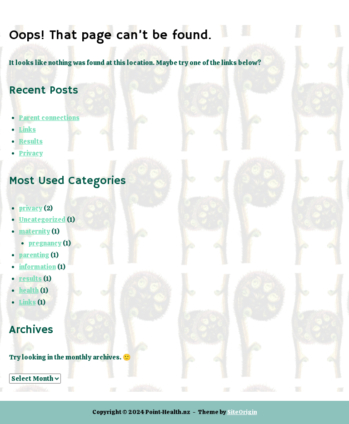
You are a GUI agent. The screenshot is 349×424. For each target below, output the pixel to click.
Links (27, 129)
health (29, 290)
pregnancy (45, 243)
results (30, 278)
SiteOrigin (242, 412)
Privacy (31, 153)
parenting (34, 255)
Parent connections (49, 118)
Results (31, 141)
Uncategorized (42, 219)
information (37, 267)
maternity (34, 231)
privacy (30, 208)
